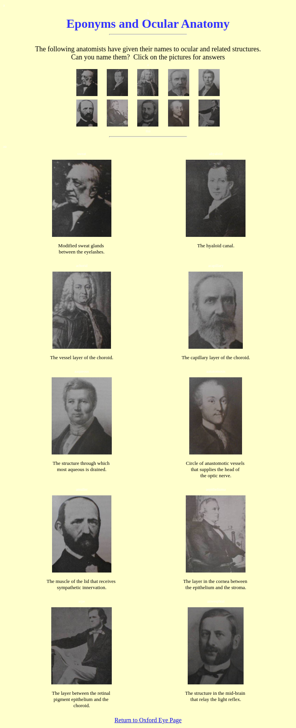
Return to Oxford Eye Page (148, 720)
